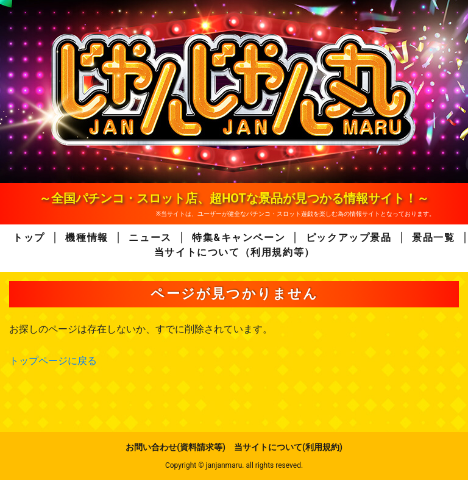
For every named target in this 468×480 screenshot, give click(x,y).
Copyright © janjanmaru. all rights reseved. (234, 465)
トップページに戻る (53, 361)
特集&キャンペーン (238, 237)
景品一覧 (433, 237)
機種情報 (86, 237)
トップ (29, 237)
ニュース (150, 237)
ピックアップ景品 (349, 237)
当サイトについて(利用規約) (288, 447)
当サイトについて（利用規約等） (234, 252)
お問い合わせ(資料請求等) (175, 447)
